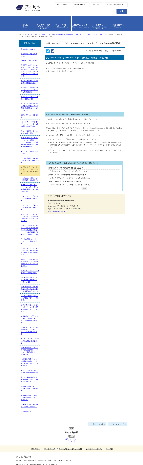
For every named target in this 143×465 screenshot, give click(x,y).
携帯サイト (35, 432)
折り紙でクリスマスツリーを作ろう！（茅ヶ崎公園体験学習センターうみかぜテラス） (29, 251)
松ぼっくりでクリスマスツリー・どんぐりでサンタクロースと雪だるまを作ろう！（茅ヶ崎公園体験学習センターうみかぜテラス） (29, 230)
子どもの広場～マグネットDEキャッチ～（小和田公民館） (30, 160)
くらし (39, 34)
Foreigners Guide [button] (79, 4)
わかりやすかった (58, 178)
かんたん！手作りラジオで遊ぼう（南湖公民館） (29, 82)
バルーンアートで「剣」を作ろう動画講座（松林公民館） (29, 207)
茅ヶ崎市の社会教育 (59, 34)
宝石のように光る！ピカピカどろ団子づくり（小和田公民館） (29, 298)
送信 (84, 188)
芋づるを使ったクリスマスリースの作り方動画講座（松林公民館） (29, 280)
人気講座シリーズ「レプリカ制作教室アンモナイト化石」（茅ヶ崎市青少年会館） (29, 331)
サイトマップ (49, 432)
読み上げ (96, 4)
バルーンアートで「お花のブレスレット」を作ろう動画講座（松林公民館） (29, 124)
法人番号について (42, 452)
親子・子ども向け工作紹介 (96, 34)
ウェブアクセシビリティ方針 (70, 432)
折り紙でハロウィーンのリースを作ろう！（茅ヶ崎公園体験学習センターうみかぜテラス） (29, 308)
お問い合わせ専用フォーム (57, 211)
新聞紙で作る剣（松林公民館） (29, 116)
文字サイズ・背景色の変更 (115, 4)
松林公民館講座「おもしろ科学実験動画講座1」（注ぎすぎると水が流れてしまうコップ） (29, 362)
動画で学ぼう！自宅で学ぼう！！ (76, 34)
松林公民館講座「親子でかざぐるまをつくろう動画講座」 (29, 389)
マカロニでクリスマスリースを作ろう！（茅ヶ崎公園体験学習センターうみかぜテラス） (29, 217)
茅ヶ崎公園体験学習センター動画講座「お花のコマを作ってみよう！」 (29, 379)
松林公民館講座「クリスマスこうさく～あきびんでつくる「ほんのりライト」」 (29, 289)
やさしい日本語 (62, 4)
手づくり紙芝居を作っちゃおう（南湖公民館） (29, 132)
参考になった (56, 171)
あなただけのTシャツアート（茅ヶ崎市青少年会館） (29, 371)
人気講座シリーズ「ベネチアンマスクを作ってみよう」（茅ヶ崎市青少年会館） (29, 319)
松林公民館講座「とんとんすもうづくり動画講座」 (29, 406)
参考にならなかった (81, 171)
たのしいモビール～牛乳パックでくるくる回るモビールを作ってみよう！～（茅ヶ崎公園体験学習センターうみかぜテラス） (29, 142)
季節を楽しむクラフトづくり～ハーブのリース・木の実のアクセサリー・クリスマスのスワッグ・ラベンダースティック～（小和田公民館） (29, 70)
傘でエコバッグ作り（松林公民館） (29, 152)
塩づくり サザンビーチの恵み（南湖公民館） (29, 98)
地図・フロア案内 (24, 457)
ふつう (67, 171)
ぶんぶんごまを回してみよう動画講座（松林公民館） (29, 179)
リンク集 (109, 432)
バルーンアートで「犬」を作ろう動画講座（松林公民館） (29, 198)
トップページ (32, 34)
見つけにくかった (83, 185)
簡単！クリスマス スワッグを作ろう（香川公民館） (30, 272)
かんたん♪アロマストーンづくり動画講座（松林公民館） (30, 341)
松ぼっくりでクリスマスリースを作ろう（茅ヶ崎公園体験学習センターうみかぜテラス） (29, 263)
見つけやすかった (58, 185)
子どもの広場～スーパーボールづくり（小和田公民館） (29, 241)
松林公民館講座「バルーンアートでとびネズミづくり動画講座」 (29, 398)
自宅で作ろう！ (26, 411)
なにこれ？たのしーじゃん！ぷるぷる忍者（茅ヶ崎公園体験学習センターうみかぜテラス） (29, 188)
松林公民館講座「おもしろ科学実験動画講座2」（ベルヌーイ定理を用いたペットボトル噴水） (29, 351)
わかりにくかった (83, 178)
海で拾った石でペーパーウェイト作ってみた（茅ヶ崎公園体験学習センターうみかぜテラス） (29, 107)
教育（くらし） (47, 34)
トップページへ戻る (119, 424)
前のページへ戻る (99, 424)
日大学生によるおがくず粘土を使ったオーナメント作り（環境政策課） (29, 90)
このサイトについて (94, 432)
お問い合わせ (42, 457)
